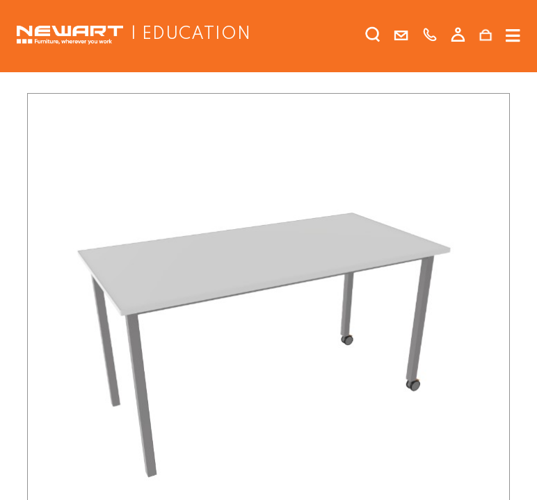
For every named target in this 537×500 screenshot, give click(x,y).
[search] (372, 37)
